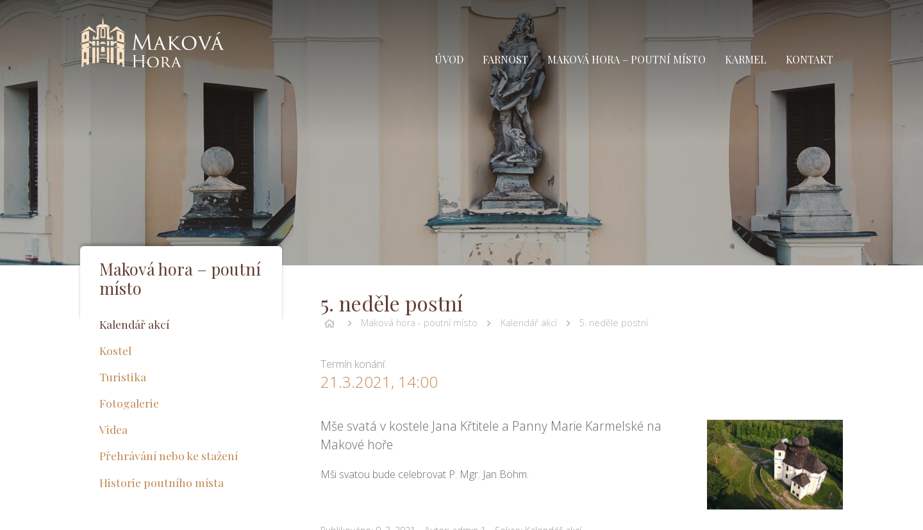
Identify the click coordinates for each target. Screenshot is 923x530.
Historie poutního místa (161, 482)
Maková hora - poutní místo (419, 323)
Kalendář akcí (529, 323)
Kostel (115, 350)
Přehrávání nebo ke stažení (168, 455)
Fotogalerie (129, 402)
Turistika (122, 376)
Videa (113, 429)
